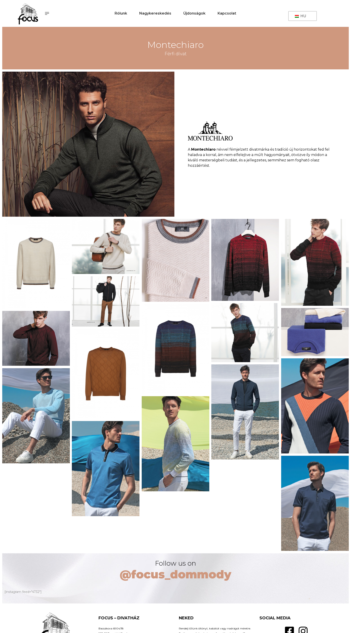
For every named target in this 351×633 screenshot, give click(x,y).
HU (300, 16)
